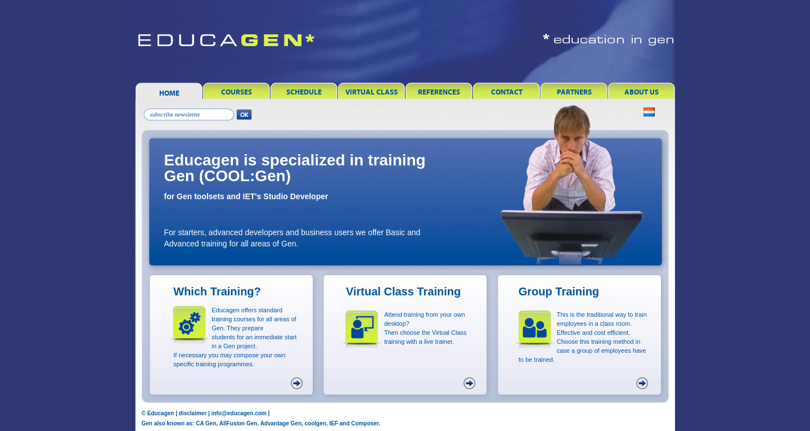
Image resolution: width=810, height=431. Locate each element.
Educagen (160, 413)
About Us (641, 92)
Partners (574, 92)
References (439, 92)
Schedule (304, 92)
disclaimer (192, 413)
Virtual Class (371, 92)
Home (169, 93)
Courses (236, 92)
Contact (507, 92)
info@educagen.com (239, 413)
